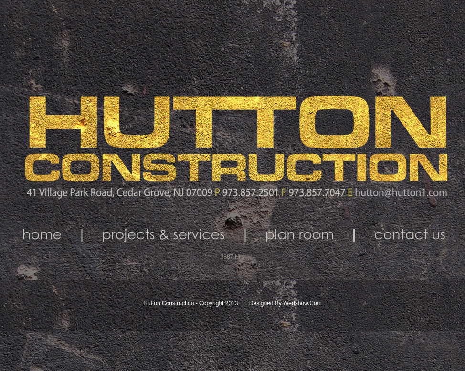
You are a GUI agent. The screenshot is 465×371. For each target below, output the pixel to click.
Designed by (265, 303)
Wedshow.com (302, 303)
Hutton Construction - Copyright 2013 (191, 303)
